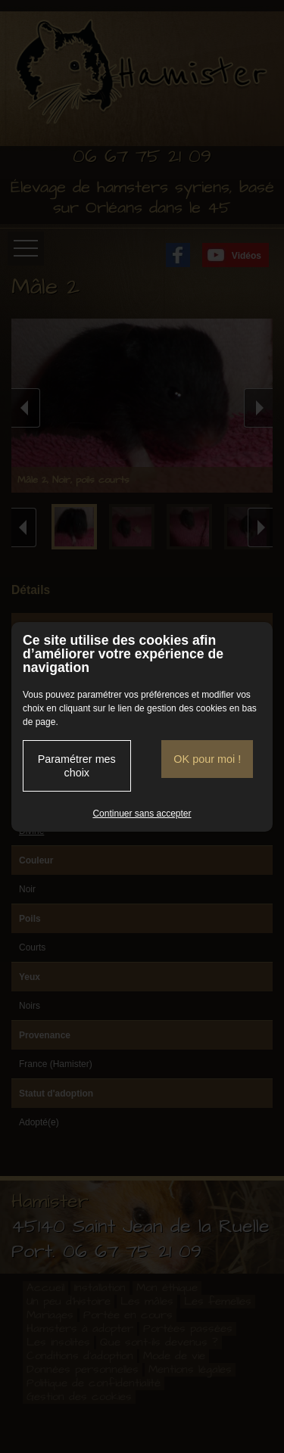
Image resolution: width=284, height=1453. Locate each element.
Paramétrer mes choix (77, 766)
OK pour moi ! (207, 759)
